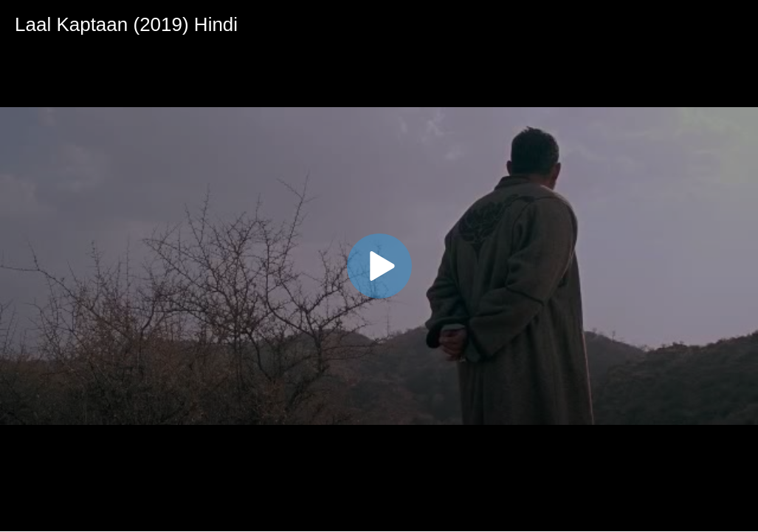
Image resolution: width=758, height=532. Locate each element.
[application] (379, 265)
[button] (379, 266)
